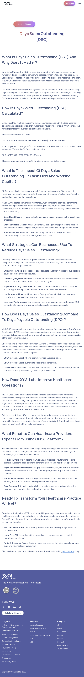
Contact (60, 642)
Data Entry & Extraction (11, 631)
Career (60, 635)
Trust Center (62, 649)
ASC (31, 642)
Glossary (60, 638)
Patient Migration (9, 661)
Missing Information (10, 634)
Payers (32, 632)
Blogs (59, 628)
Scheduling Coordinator (11, 641)
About (59, 625)
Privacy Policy (62, 645)
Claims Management (10, 637)
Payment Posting (9, 648)
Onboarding (6, 658)
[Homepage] (8, 3)
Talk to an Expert (13, 613)
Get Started (69, 3)
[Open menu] (79, 3)
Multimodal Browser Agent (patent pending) (12, 626)
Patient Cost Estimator (11, 654)
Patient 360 (6, 651)
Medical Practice (36, 625)
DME (31, 638)
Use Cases (61, 632)
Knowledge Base (9, 644)
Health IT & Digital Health (40, 635)
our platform (68, 551)
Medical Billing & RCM (38, 628)
